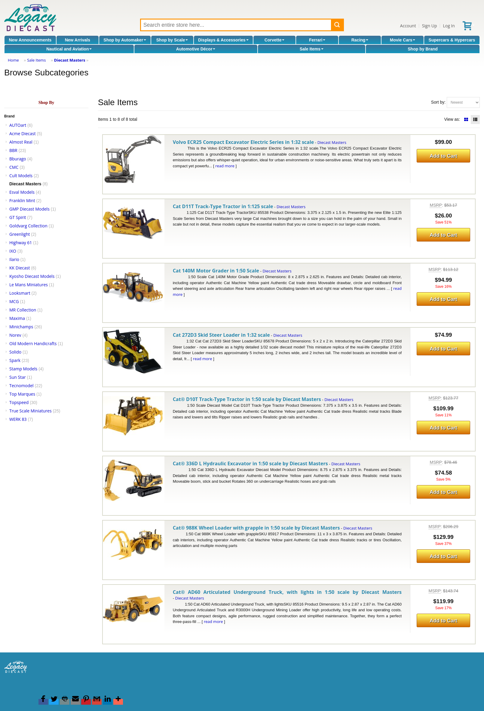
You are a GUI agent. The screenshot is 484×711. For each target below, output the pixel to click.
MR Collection (22, 310)
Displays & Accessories (223, 40)
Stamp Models (23, 369)
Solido (15, 352)
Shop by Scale (172, 40)
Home (13, 60)
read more (224, 166)
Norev (15, 335)
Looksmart (19, 293)
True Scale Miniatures (30, 411)
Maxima (17, 318)
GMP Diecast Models (29, 209)
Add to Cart (443, 156)
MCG (14, 301)
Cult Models (20, 175)
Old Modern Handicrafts (33, 343)
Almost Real (20, 142)
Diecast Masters (69, 60)
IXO (12, 251)
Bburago (17, 159)
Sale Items (311, 49)
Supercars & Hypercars (452, 40)
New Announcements (30, 40)
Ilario (14, 259)
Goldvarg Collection (28, 226)
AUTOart (17, 125)
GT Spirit (17, 217)
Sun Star (17, 377)
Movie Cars (402, 40)
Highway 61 (20, 242)
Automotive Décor (196, 49)
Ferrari (317, 40)
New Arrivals (77, 40)
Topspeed (19, 402)
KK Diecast (19, 268)
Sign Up (429, 26)
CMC (13, 167)
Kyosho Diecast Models (31, 276)
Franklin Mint (22, 200)
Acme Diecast (22, 133)
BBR (13, 150)
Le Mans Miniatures (28, 284)
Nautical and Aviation (69, 49)
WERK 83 (18, 419)
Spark (14, 360)
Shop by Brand (423, 49)
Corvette (275, 40)
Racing (360, 40)
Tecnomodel (21, 385)
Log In (449, 26)
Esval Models (22, 192)
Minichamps (21, 327)
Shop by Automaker (124, 40)
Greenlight (19, 234)
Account (408, 26)
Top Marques (22, 394)
